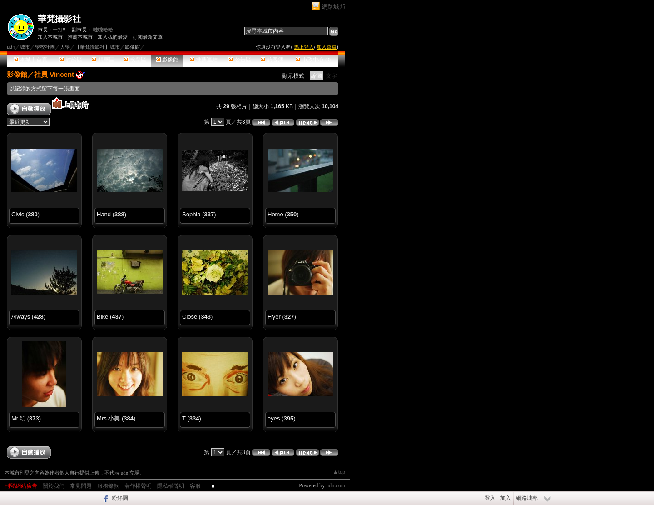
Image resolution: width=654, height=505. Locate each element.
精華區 (103, 59)
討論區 (70, 59)
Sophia (191, 214)
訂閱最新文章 (148, 37)
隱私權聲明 (170, 486)
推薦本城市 (80, 37)
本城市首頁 (30, 59)
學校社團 (45, 47)
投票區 (135, 59)
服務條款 (108, 486)
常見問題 (81, 486)
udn (11, 47)
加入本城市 (50, 37)
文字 (331, 76)
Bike (102, 316)
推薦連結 (204, 59)
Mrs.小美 (108, 418)
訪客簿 (272, 59)
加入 (505, 498)
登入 (490, 498)
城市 (25, 47)
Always (20, 316)
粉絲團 (120, 498)
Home (275, 214)
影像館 (167, 59)
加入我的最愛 (113, 37)
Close (189, 316)
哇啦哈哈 (103, 29)
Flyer (274, 316)
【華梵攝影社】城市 (97, 47)
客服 (195, 486)
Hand (104, 214)
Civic (17, 214)
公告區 (239, 59)
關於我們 (53, 486)
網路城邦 (333, 6)
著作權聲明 (138, 486)
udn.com (335, 485)
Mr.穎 (18, 418)
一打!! (59, 29)
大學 (65, 47)
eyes (274, 418)
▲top (339, 472)
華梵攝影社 (59, 19)
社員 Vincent (54, 74)
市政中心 (313, 59)
